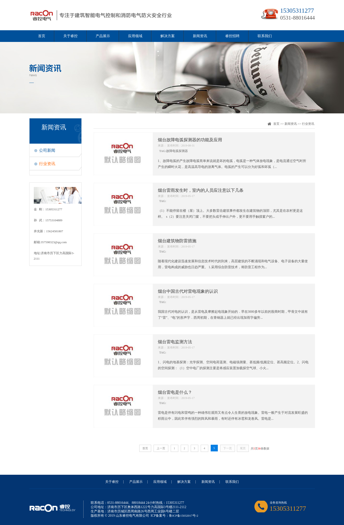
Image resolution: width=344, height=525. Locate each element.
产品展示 (103, 36)
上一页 (161, 448)
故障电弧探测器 (177, 151)
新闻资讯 (200, 36)
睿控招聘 (232, 36)
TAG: (233, 145)
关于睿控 (70, 36)
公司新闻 (47, 150)
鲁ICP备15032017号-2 (183, 515)
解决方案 (167, 36)
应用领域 (135, 36)
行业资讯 (47, 164)
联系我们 (265, 36)
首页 (41, 36)
